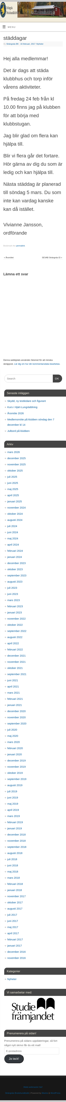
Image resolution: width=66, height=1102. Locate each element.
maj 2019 (12, 803)
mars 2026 (13, 452)
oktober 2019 (15, 772)
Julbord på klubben (18, 430)
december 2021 (16, 655)
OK (56, 378)
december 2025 (16, 458)
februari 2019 (15, 822)
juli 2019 (12, 791)
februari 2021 (15, 698)
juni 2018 (12, 865)
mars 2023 (13, 600)
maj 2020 (12, 735)
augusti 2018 (15, 853)
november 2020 (16, 717)
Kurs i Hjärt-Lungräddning (22, 407)
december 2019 (16, 760)
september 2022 (16, 630)
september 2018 (16, 846)
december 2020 (16, 711)
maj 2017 (12, 927)
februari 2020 (15, 748)
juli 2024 (12, 526)
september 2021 (16, 674)
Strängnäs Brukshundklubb (17, 1093)
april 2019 (13, 809)
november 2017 (16, 896)
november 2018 (16, 840)
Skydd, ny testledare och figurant (26, 400)
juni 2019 (12, 797)
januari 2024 (14, 556)
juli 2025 (12, 476)
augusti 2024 (15, 519)
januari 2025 (14, 501)
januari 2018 (14, 890)
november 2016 (16, 957)
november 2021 (16, 661)
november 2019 (16, 766)
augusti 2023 (15, 581)
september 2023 (16, 575)
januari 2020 (14, 754)
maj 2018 (12, 871)
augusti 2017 (15, 908)
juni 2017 (12, 920)
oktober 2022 (15, 624)
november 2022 (16, 618)
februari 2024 (15, 550)
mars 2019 (13, 816)
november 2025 (16, 464)
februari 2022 (15, 649)
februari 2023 (15, 606)
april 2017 (13, 933)
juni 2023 (12, 593)
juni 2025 (12, 482)
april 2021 (13, 686)
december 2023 (16, 563)
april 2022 (13, 643)
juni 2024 (12, 532)
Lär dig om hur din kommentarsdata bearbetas (37, 364)
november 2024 (16, 507)
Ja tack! (14, 1058)
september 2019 (16, 778)
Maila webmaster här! (32, 1087)
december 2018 (16, 834)
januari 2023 (14, 612)
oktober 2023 (15, 569)
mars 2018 (13, 877)
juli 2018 (12, 859)
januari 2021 (14, 704)
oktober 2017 (15, 902)
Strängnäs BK (12, 44)
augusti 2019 (15, 785)
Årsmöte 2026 (15, 413)
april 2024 (13, 544)
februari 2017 (15, 939)
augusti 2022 (15, 637)
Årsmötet (9, 257)
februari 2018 (15, 883)
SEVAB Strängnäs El (52, 257)
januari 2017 (14, 945)
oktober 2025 (15, 470)
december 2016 (16, 951)
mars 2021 (13, 692)
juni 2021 (12, 680)
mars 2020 (13, 741)
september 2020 (16, 723)
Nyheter (39, 44)
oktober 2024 (15, 513)
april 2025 (13, 495)
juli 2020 (12, 729)
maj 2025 (12, 489)
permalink (20, 246)
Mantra (45, 1093)
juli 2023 (12, 587)
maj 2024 (12, 538)
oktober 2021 (15, 667)
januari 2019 (14, 828)
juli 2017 (12, 914)
